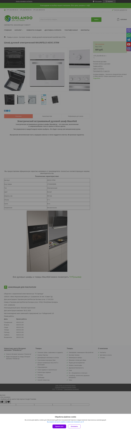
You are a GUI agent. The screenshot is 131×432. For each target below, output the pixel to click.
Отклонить (74, 426)
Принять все (59, 426)
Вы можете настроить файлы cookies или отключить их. (64, 422)
